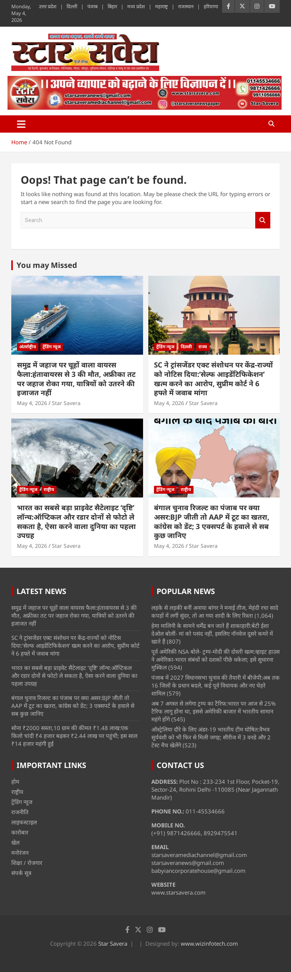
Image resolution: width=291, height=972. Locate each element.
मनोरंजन (20, 852)
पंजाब (92, 6)
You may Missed (47, 265)
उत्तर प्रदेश (47, 6)
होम (15, 781)
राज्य (202, 346)
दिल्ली (72, 6)
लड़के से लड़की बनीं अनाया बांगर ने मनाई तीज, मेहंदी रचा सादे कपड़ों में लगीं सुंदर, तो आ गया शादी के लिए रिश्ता (214, 611)
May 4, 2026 (32, 403)
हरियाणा (211, 6)
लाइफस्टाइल (24, 822)
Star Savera (66, 403)
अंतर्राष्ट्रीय (27, 346)
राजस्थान (185, 6)
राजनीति (20, 812)
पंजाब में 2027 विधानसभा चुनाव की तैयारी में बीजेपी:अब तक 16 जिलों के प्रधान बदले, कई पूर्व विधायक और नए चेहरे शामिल (215, 685)
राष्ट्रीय (49, 489)
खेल (15, 842)
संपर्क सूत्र (21, 873)
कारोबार (19, 832)
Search (262, 220)
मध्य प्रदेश (136, 6)
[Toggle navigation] (21, 124)
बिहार (112, 6)
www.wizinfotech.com (209, 943)
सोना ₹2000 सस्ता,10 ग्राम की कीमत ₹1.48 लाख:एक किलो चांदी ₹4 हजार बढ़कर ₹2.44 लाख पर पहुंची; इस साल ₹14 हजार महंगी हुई (74, 735)
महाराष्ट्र (161, 6)
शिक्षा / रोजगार (26, 862)
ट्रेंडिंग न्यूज (52, 346)
